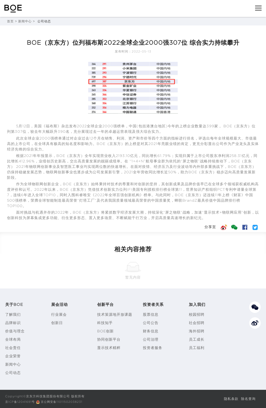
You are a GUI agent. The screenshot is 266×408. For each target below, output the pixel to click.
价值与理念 (15, 331)
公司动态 (13, 373)
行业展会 (59, 314)
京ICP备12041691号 (21, 401)
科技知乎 (105, 323)
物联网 (35, 166)
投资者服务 (152, 348)
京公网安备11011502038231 (65, 401)
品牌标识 (13, 323)
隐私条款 (229, 399)
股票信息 (150, 314)
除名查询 (248, 399)
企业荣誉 (13, 356)
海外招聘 (196, 331)
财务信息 (150, 331)
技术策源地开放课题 (114, 314)
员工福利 (196, 348)
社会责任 (13, 348)
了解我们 (13, 314)
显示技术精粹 (109, 348)
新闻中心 (25, 21)
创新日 (57, 323)
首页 (10, 21)
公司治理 (150, 339)
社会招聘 (196, 323)
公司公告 (150, 323)
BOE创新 (105, 331)
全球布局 (13, 339)
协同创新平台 (109, 339)
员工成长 (196, 339)
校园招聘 (196, 314)
